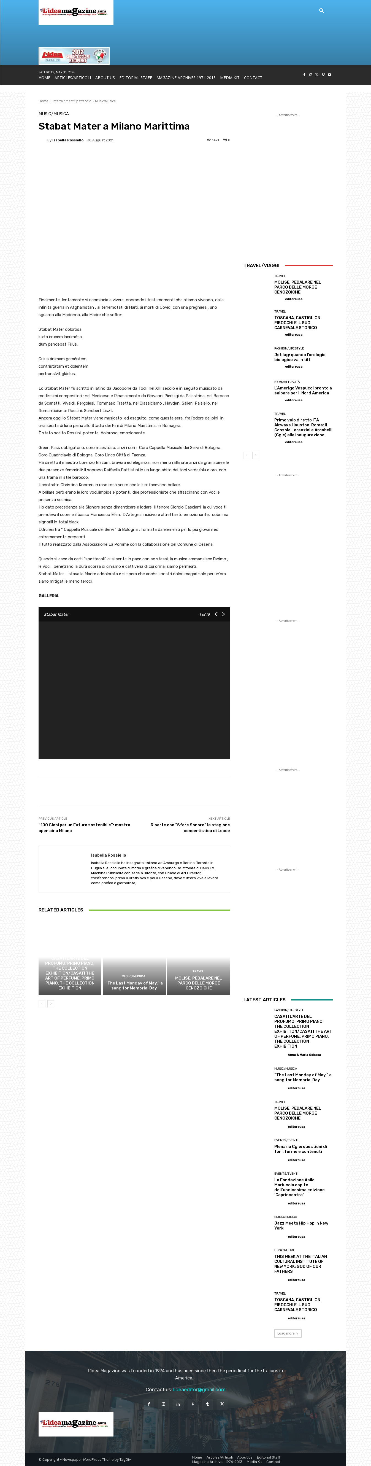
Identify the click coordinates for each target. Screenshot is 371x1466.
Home (43, 101)
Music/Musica (105, 101)
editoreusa (293, 299)
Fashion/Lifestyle (69, 951)
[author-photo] (279, 299)
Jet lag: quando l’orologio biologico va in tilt (300, 357)
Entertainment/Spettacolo (71, 101)
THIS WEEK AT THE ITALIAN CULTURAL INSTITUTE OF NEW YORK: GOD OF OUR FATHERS (300, 1264)
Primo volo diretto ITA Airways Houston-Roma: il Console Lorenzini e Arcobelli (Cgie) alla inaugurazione (303, 427)
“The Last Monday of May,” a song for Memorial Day (134, 986)
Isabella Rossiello (67, 140)
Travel (198, 971)
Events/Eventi (286, 1140)
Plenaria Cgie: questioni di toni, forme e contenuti (300, 1149)
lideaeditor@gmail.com (199, 1390)
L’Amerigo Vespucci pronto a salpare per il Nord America (303, 391)
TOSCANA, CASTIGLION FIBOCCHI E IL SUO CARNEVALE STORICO (297, 322)
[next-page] (50, 1003)
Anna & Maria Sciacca (304, 1055)
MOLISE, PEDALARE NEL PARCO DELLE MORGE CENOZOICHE (198, 983)
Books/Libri (284, 1250)
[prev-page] (42, 1003)
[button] (322, 11)
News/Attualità (287, 381)
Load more (288, 1333)
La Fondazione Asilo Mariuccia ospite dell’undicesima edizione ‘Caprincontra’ (299, 1187)
